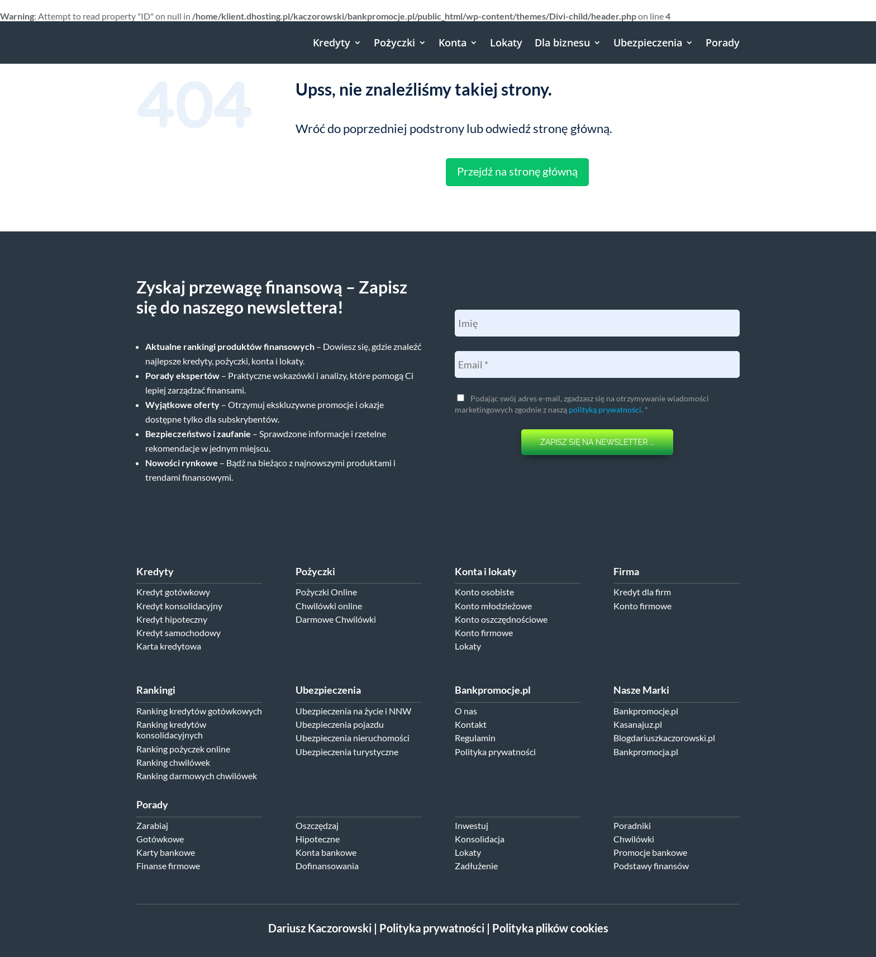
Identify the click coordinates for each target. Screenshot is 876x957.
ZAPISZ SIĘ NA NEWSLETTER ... (597, 442)
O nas (466, 710)
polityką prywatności (605, 409)
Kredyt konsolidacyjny (179, 605)
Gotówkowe (160, 838)
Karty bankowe (165, 852)
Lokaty (506, 42)
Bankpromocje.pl (645, 710)
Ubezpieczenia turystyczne (347, 751)
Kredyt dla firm (642, 591)
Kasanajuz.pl (637, 724)
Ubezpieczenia (647, 42)
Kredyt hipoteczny (171, 619)
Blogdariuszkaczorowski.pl (664, 737)
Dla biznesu (562, 42)
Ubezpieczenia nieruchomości (353, 737)
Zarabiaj (152, 825)
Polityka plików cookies (550, 928)
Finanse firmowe (168, 865)
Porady (723, 42)
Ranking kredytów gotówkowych (199, 710)
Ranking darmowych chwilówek (196, 775)
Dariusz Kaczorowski (320, 928)
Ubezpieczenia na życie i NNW (353, 710)
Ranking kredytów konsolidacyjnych (171, 729)
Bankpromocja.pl (645, 751)
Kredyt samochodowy (178, 632)
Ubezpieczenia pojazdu (340, 724)
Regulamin (475, 737)
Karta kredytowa (168, 646)
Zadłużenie (476, 865)
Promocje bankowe (650, 852)
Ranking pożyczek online (183, 748)
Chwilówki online (329, 605)
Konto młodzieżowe (493, 605)
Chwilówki (633, 838)
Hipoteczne (318, 838)
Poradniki (632, 825)
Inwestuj (471, 825)
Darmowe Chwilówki (336, 619)
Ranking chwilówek (173, 762)
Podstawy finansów (651, 865)
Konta (452, 42)
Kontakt (471, 724)
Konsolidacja (479, 838)
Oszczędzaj (317, 825)
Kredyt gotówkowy (173, 591)
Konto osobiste (484, 591)
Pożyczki (394, 42)
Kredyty (331, 42)
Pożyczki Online (326, 591)
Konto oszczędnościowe (501, 619)
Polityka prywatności (495, 751)
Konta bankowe (326, 852)
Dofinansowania (327, 865)
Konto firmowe (484, 632)
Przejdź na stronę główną (517, 171)
